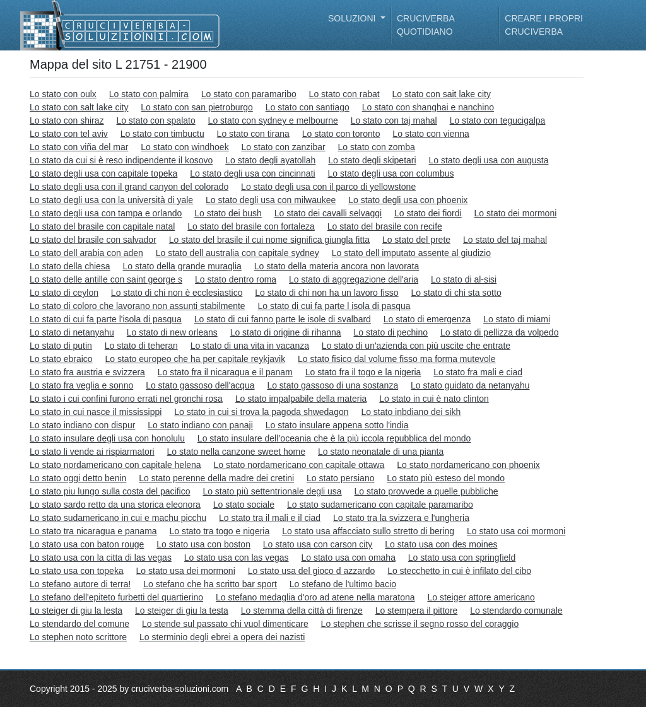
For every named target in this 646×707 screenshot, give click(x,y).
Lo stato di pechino (390, 332)
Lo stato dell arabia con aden (86, 253)
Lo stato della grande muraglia (182, 266)
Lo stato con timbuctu (162, 134)
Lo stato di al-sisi (463, 279)
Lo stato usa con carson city (318, 544)
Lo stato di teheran (141, 346)
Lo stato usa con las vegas (236, 557)
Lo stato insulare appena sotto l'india (337, 425)
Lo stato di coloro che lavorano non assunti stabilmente (137, 306)
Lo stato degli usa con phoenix (407, 200)
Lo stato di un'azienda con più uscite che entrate (416, 346)
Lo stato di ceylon (64, 293)
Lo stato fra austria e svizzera (87, 372)
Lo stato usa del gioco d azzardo (311, 571)
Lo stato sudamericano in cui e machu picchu (118, 518)
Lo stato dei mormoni (515, 213)
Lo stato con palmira (149, 94)
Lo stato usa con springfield (461, 557)
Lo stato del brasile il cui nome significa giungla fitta (269, 240)
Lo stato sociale (243, 505)
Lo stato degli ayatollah (270, 160)
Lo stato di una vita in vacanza (250, 346)
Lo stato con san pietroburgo (196, 107)
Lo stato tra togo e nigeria (219, 531)
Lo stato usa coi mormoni (516, 531)
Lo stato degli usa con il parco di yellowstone (328, 187)
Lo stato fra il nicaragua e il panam (225, 372)
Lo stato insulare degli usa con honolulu (107, 438)
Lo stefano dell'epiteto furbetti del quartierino (116, 597)
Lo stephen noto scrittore (78, 637)
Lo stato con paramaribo (249, 94)
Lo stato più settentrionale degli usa (272, 491)
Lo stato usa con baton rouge (87, 544)
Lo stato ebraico (61, 359)
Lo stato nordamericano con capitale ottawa (299, 465)
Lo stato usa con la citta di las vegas (101, 557)
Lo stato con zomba (376, 147)
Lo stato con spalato (155, 120)
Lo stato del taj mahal (505, 240)
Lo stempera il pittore (416, 610)
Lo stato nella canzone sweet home (236, 452)
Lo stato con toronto (341, 134)
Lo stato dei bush (228, 213)
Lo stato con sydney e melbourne (273, 120)
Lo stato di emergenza (427, 319)
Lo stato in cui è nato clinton (434, 399)
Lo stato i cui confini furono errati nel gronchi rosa (126, 399)
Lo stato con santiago (307, 107)
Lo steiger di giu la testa (181, 610)
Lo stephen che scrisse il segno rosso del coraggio (420, 624)
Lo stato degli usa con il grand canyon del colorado (129, 187)
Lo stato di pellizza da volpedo (499, 332)
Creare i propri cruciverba (544, 25)
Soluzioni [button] (353, 18)
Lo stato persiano (340, 478)
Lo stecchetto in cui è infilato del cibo (459, 571)
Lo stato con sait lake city (441, 94)
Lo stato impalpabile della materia (301, 399)
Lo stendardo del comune (79, 624)
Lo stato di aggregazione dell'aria (353, 279)
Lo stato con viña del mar (79, 147)
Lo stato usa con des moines (441, 544)
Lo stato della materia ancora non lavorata (337, 266)
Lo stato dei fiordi (428, 213)
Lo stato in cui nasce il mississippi (96, 412)
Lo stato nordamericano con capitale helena (115, 465)
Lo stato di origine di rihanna (285, 332)
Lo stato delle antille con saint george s (106, 279)
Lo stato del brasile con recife (384, 226)
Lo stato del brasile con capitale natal (102, 226)
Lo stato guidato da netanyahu (470, 385)
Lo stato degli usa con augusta (489, 160)
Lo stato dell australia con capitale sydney (237, 253)
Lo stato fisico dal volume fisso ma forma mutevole (397, 359)
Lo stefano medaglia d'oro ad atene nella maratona (315, 597)
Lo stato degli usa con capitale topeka (103, 173)
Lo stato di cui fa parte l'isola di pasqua (106, 319)
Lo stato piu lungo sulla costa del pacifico (110, 491)
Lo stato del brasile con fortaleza (251, 226)
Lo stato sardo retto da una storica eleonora (115, 505)
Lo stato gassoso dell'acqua (200, 385)
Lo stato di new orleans (172, 332)
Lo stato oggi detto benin (78, 478)
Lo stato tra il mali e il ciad (269, 518)
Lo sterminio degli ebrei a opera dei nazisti (222, 637)
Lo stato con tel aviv (69, 134)
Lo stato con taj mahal (394, 120)
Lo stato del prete (416, 240)
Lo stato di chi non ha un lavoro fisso (326, 293)
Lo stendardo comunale (516, 610)
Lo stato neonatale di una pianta (380, 452)
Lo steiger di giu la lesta (76, 610)
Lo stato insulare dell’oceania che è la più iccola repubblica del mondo (334, 438)
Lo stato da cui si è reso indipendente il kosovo (121, 160)
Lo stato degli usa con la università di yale (111, 200)
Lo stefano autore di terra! (80, 584)
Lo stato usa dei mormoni (185, 571)
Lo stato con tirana (253, 134)
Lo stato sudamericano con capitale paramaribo (380, 505)
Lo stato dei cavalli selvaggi (328, 213)
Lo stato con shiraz (67, 120)
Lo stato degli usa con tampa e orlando (106, 213)
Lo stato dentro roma (235, 279)
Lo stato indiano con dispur (82, 425)
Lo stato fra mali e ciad (477, 372)
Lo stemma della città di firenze (302, 610)
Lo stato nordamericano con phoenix (468, 465)
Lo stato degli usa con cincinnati (252, 173)
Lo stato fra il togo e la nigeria (363, 372)
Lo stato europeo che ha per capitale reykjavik (195, 359)
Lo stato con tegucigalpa (498, 120)
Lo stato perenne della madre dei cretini (216, 478)
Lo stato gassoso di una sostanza (332, 385)
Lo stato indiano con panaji (200, 425)
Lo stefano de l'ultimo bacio (343, 584)
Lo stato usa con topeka (77, 571)
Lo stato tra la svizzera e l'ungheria (401, 518)
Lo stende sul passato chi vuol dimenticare (225, 624)
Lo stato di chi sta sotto (456, 293)
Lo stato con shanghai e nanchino (428, 107)
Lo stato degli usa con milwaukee (271, 200)
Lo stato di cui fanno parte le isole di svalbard (282, 319)
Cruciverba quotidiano (425, 25)
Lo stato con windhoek (184, 147)
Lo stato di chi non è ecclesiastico (177, 293)
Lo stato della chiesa (70, 266)
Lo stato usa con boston (203, 544)
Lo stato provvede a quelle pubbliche (426, 491)
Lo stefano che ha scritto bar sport (210, 584)
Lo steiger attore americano (480, 597)
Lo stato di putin (61, 346)
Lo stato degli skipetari (372, 160)
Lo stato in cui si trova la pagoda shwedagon (261, 412)
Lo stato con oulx (63, 94)
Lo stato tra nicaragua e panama (93, 531)
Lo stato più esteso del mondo (446, 478)
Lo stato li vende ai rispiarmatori (92, 452)
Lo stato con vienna (430, 134)
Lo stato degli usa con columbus (391, 173)
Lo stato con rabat (344, 94)
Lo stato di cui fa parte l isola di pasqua (334, 306)
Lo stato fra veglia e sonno (81, 385)
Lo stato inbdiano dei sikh (411, 412)
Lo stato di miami (516, 319)
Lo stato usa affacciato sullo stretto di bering (368, 531)
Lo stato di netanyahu (72, 332)
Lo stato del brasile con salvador (93, 240)
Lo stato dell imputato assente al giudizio (411, 253)
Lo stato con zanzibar (284, 147)
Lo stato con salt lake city (79, 107)
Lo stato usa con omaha (348, 557)
